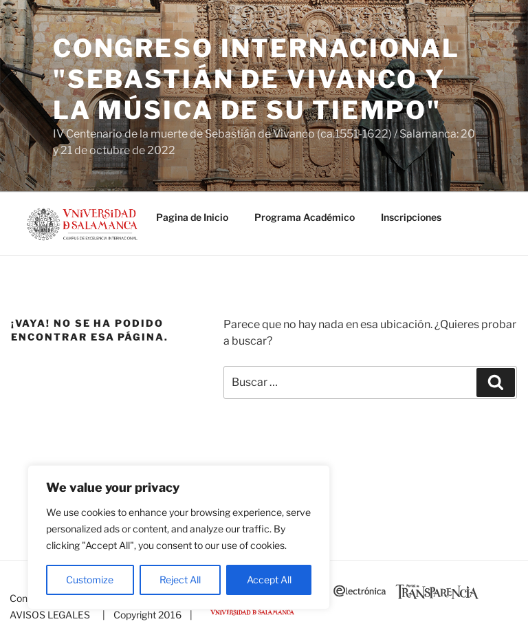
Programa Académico (304, 217)
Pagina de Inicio (192, 217)
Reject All (180, 579)
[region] (179, 537)
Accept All (269, 579)
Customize (89, 579)
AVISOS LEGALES (50, 614)
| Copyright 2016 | (145, 614)
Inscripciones (411, 217)
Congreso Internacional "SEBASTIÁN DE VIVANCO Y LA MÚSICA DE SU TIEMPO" (256, 79)
